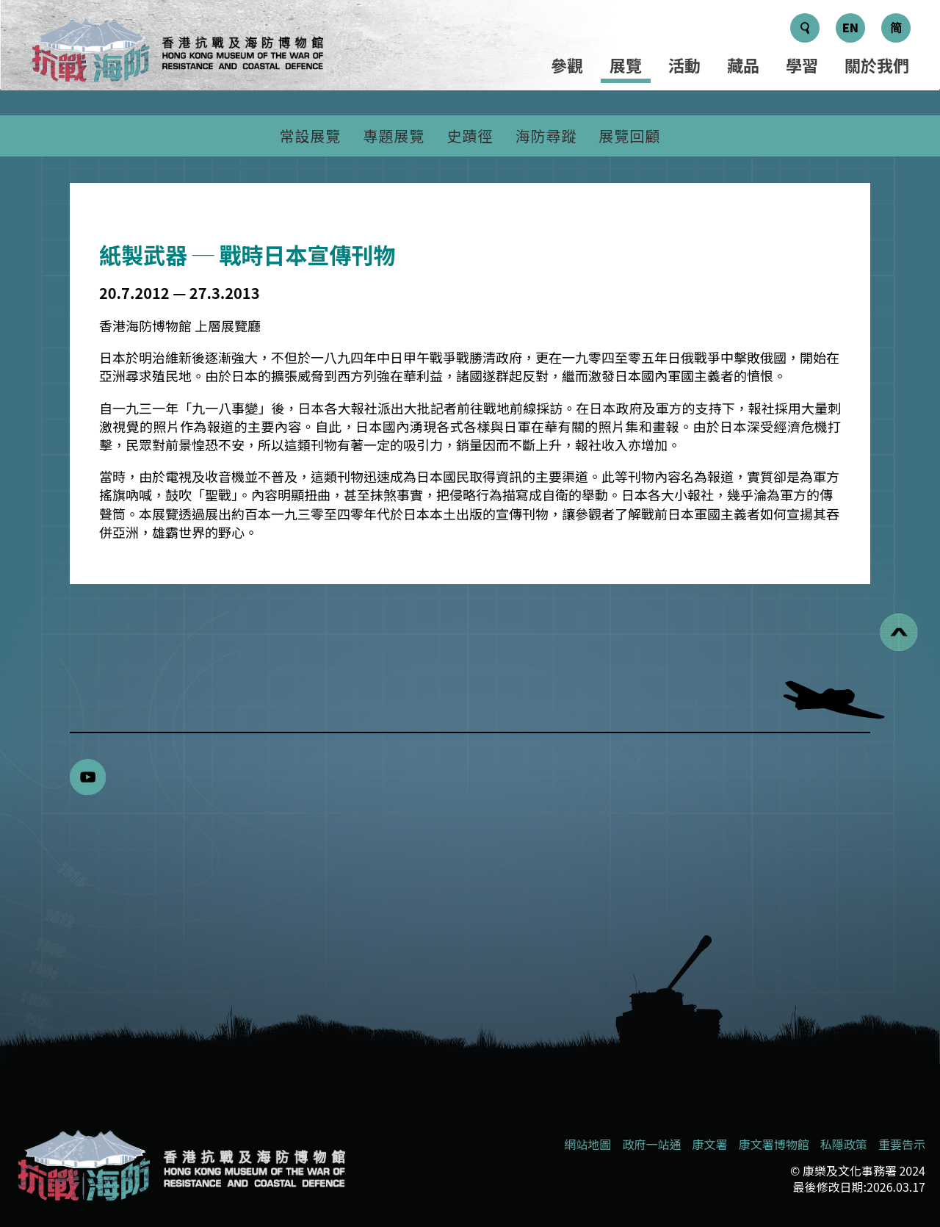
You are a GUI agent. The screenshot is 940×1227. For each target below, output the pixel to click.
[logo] (176, 52)
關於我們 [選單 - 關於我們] (877, 64)
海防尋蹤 (546, 135)
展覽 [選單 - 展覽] (626, 64)
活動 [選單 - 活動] (684, 64)
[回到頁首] (899, 632)
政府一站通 (651, 1144)
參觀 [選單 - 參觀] (567, 64)
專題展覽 (394, 135)
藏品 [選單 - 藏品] (743, 64)
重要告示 (901, 1144)
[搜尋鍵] (805, 28)
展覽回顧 (630, 135)
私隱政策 (843, 1144)
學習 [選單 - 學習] (802, 64)
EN (850, 27)
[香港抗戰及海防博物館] (180, 1165)
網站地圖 (587, 1144)
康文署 (710, 1144)
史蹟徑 (470, 135)
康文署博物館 (774, 1144)
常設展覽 (310, 135)
